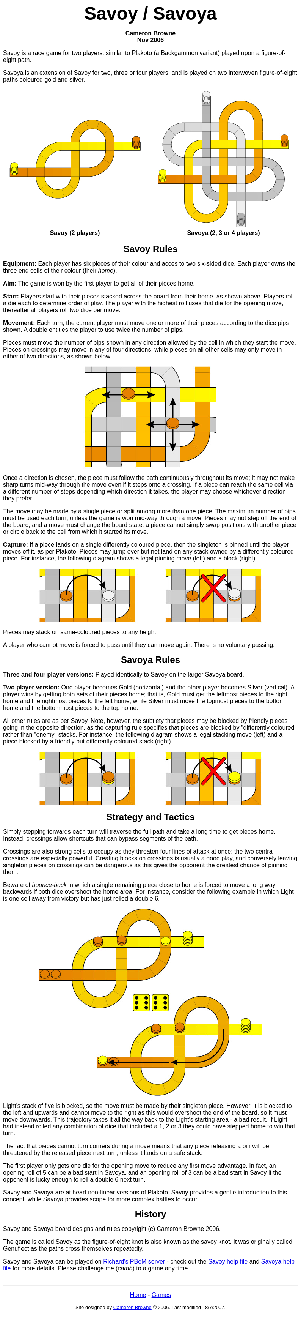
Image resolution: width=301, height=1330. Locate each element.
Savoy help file (228, 1261)
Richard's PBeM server (134, 1261)
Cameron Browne (132, 1307)
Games (161, 1295)
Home (138, 1295)
